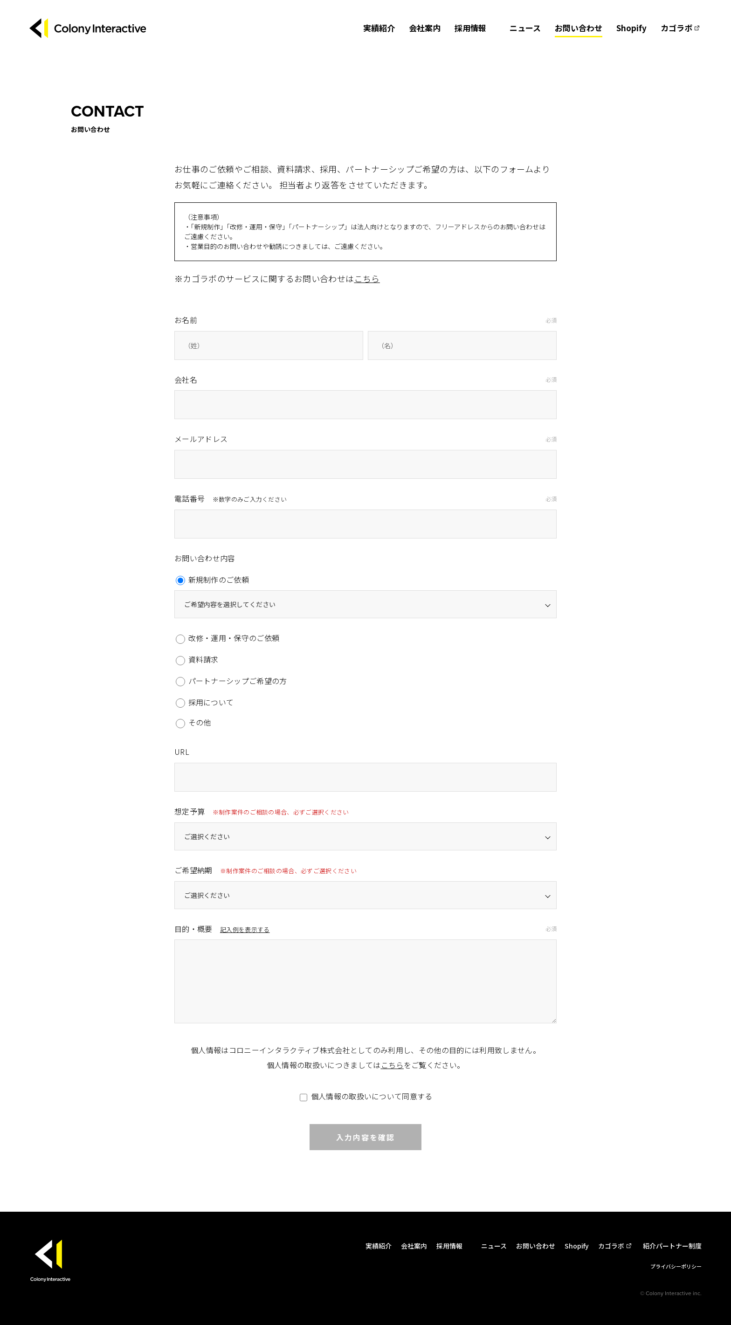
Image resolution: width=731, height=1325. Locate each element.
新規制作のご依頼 (212, 579)
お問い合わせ (578, 28)
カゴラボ (676, 28)
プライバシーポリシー (676, 1266)
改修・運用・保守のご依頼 (228, 637)
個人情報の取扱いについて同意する (365, 1096)
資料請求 (197, 659)
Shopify (631, 28)
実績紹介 (379, 28)
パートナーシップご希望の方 (231, 680)
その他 (193, 722)
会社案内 (425, 28)
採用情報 (470, 28)
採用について (205, 702)
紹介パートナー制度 (672, 1245)
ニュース (525, 28)
